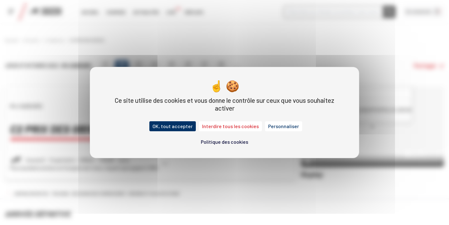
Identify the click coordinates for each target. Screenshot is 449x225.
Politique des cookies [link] (224, 142)
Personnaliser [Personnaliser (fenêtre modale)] (283, 126)
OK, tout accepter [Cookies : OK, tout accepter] (172, 126)
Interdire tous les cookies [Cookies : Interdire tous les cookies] (230, 126)
